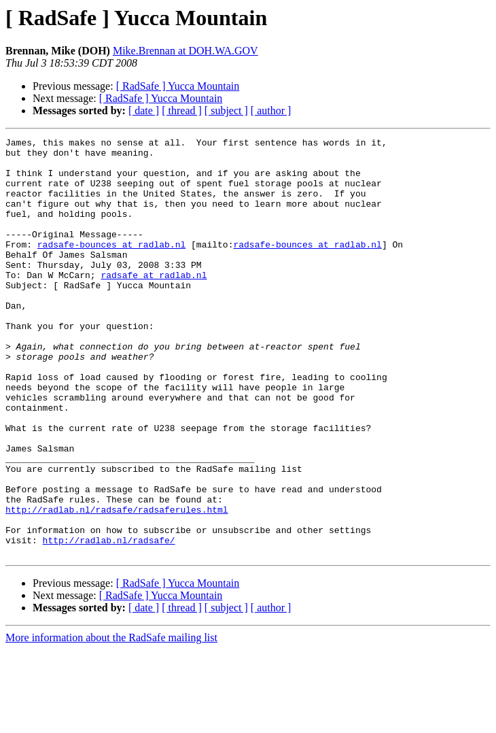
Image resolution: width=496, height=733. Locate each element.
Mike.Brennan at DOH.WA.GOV (185, 50)
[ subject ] (226, 110)
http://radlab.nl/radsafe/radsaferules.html (116, 585)
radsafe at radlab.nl (154, 303)
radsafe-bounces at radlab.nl (111, 266)
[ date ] (143, 110)
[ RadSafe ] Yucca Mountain (178, 86)
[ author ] (271, 110)
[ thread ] (182, 110)
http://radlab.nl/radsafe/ (109, 621)
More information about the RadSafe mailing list (111, 721)
